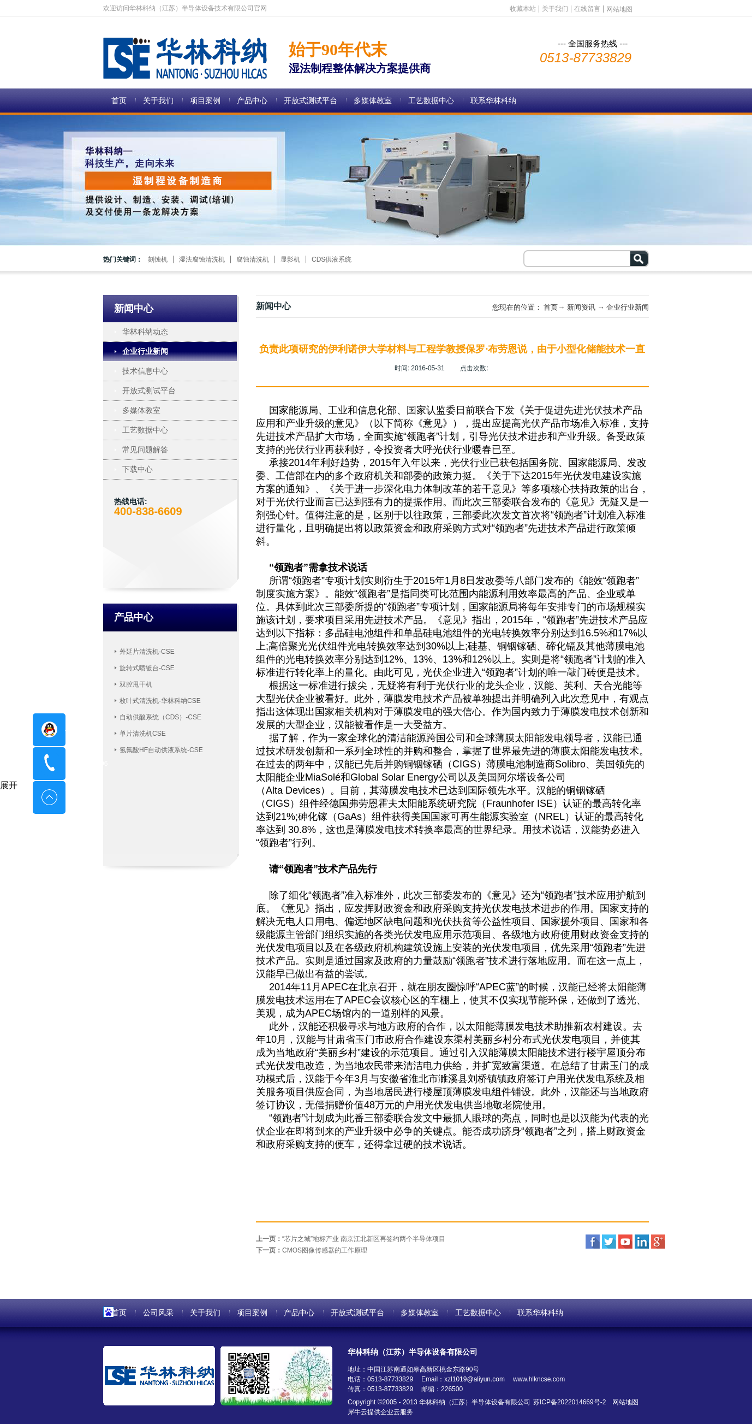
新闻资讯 (581, 307)
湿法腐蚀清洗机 (202, 259)
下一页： (311, 1250)
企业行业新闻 (627, 307)
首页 (119, 100)
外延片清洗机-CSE (147, 651)
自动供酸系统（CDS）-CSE (160, 717)
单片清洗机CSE (143, 733)
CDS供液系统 (331, 259)
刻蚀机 (158, 259)
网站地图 (623, 1402)
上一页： (350, 1239)
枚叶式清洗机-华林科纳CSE (160, 701)
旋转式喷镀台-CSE (147, 668)
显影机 (290, 259)
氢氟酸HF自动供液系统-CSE (161, 750)
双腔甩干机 (136, 684)
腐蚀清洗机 (252, 259)
